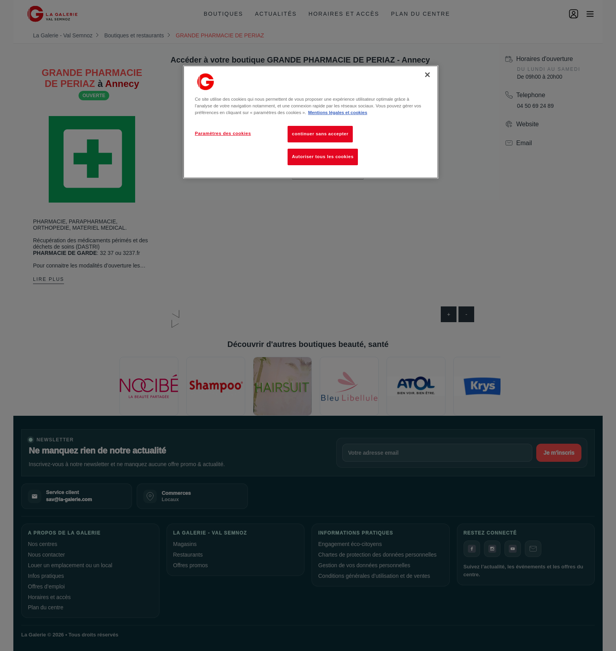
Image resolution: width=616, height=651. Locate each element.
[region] (310, 122)
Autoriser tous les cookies (323, 156)
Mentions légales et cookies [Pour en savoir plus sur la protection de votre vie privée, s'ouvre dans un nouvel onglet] (337, 112)
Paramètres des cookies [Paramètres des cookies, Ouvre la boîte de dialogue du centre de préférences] (223, 133)
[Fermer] (427, 74)
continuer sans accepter (320, 133)
